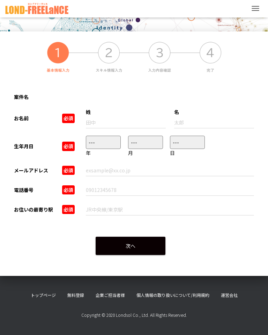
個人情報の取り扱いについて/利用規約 (172, 295)
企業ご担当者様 (110, 295)
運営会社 (229, 295)
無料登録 (75, 295)
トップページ (43, 295)
